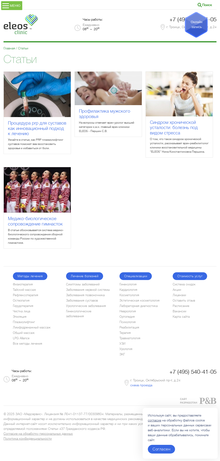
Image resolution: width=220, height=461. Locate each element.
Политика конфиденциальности (28, 438)
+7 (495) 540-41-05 (192, 372)
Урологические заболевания (86, 306)
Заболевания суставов (82, 300)
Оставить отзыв (184, 300)
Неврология (127, 311)
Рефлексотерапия (25, 295)
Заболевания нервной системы (88, 289)
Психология (127, 322)
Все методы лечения (27, 343)
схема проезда (141, 385)
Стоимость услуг (190, 276)
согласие (154, 420)
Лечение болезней (84, 276)
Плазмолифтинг (24, 322)
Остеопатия (21, 300)
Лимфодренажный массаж (32, 327)
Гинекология (128, 284)
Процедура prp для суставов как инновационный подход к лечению (37, 128)
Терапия (125, 333)
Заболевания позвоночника (85, 295)
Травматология (129, 338)
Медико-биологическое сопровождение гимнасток (35, 221)
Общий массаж (24, 333)
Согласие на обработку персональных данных (38, 433)
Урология (125, 349)
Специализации (135, 276)
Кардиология (128, 289)
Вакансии (179, 311)
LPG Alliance (21, 338)
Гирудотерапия (23, 306)
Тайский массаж (24, 289)
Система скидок (184, 284)
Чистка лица (21, 311)
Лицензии (179, 295)
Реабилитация (129, 327)
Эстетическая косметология (139, 300)
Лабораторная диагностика (138, 306)
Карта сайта (181, 316)
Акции (177, 289)
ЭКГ (122, 354)
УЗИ (122, 343)
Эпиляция (19, 316)
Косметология (129, 295)
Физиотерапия (23, 284)
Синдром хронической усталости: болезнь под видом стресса (174, 128)
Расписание (181, 306)
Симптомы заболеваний (83, 284)
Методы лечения (30, 276)
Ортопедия (127, 316)
